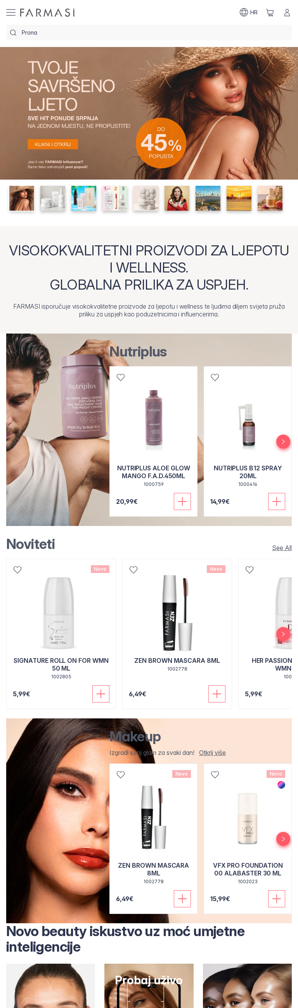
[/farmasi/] (47, 12)
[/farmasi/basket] (270, 12)
